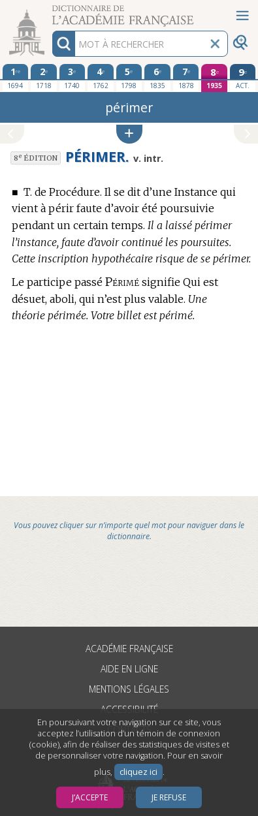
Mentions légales (129, 689)
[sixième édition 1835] (157, 77)
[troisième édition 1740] (72, 77)
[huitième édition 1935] (214, 78)
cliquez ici (138, 771)
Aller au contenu (51, 11)
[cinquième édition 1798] (129, 77)
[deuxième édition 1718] (44, 77)
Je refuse (169, 797)
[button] (129, 134)
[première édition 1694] (16, 77)
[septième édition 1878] (186, 77)
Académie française (129, 648)
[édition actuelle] (243, 78)
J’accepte (90, 797)
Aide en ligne (129, 669)
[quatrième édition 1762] (101, 77)
